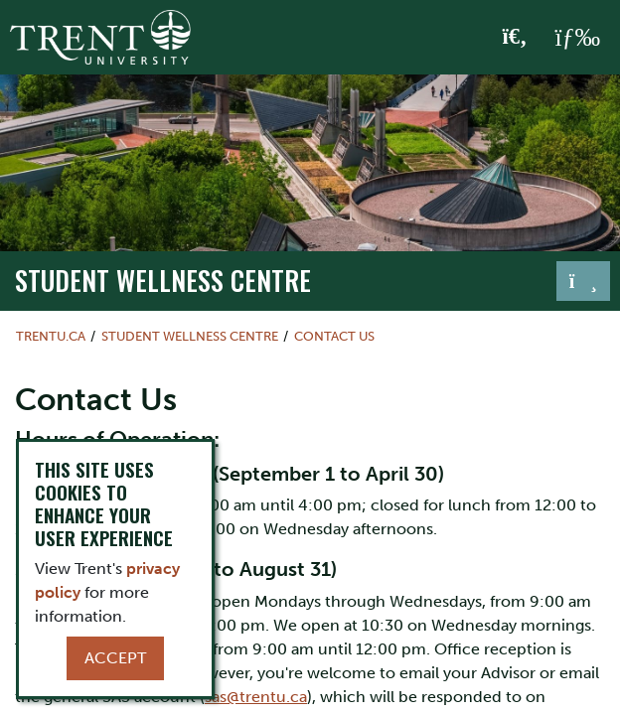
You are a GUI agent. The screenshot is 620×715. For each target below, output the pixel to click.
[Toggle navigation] (583, 281)
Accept (115, 657)
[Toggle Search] (515, 38)
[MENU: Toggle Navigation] (577, 38)
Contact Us (334, 336)
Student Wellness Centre (163, 280)
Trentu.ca (50, 336)
